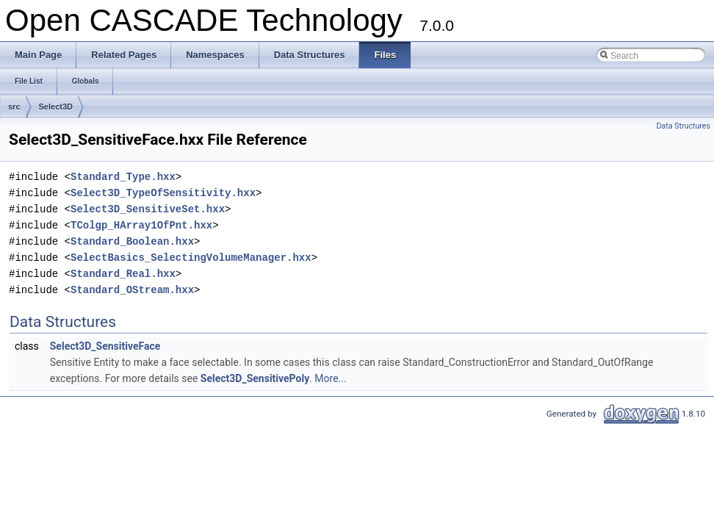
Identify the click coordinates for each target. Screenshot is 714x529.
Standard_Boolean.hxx (132, 241)
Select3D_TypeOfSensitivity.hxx (163, 193)
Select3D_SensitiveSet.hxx (148, 209)
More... (330, 378)
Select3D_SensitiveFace (105, 346)
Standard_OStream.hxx (132, 290)
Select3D (56, 106)
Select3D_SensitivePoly (255, 378)
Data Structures (683, 126)
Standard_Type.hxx (123, 177)
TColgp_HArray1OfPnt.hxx (141, 225)
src (14, 106)
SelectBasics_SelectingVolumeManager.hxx (191, 257)
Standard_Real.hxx (123, 274)
